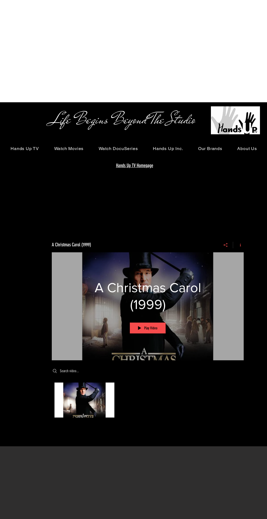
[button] (25, 148)
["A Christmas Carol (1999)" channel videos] (148, 401)
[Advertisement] (51, 51)
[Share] (225, 245)
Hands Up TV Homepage (134, 165)
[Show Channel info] (238, 245)
